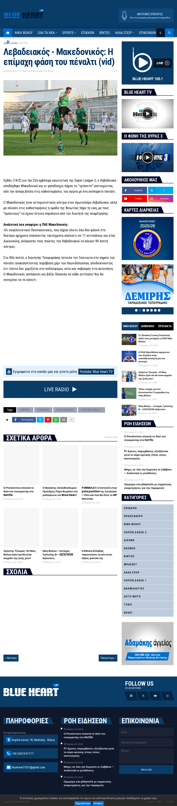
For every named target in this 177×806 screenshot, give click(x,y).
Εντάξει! (98, 803)
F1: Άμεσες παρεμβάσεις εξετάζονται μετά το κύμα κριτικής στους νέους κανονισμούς (146, 454)
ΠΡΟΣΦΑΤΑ (165, 326)
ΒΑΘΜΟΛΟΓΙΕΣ (134, 588)
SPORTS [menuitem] (67, 33)
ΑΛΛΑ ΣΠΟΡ (132, 572)
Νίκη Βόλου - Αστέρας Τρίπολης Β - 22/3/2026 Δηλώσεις (58, 554)
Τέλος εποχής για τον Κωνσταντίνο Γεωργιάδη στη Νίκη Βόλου (153, 392)
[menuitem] (7, 32)
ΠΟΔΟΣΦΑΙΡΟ (65, 410)
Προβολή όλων (111, 437)
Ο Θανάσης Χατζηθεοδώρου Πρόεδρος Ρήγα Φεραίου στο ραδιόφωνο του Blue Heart (60, 491)
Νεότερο (12, 658)
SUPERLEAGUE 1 (135, 580)
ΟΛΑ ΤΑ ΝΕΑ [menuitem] (46, 33)
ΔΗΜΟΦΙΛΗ (147, 326)
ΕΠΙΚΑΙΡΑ (43, 410)
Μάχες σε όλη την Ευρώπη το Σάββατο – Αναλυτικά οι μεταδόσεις (148, 471)
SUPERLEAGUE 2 (91, 410)
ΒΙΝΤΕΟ (23, 43)
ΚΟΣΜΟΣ (130, 548)
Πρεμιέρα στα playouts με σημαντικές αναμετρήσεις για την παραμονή (148, 486)
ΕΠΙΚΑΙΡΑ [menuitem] (87, 33)
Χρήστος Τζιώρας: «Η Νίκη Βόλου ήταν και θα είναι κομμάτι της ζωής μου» (19, 554)
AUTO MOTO (132, 596)
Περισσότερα (83, 803)
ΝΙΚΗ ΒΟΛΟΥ (130, 326)
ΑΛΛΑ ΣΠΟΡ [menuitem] (123, 33)
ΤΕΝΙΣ (128, 604)
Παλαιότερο (107, 658)
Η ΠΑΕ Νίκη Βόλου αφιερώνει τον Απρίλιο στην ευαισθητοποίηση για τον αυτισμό (154, 357)
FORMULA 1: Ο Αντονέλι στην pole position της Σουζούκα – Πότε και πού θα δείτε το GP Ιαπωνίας (99, 493)
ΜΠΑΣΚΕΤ (130, 564)
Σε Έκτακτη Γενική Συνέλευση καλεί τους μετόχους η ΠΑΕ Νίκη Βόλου (155, 338)
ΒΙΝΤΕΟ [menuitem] (104, 33)
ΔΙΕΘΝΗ (129, 540)
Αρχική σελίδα (10, 43)
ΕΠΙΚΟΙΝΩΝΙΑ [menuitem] (148, 33)
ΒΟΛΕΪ (128, 612)
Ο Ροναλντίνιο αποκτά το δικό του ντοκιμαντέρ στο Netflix (18, 491)
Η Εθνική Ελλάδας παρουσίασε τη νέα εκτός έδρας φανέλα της (97, 554)
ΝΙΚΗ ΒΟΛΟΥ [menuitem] (23, 33)
